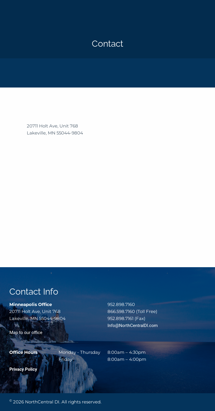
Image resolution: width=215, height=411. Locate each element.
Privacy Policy (23, 369)
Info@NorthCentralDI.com (132, 325)
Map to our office (25, 332)
